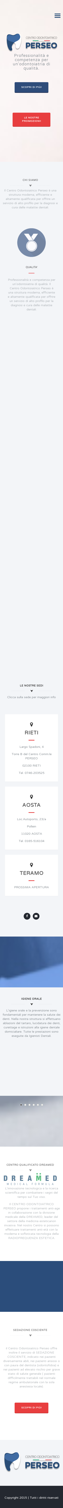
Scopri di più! (31, 87)
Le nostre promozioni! (31, 119)
